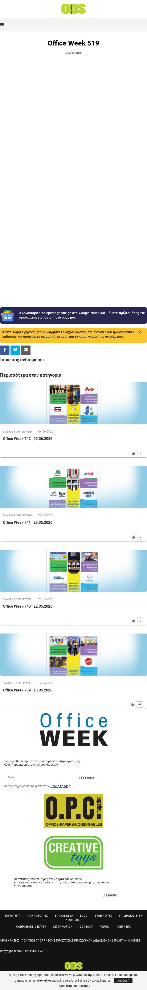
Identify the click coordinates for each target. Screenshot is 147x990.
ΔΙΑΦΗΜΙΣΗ (73, 920)
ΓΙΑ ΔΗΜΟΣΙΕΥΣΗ (131, 915)
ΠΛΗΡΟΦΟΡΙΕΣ (37, 915)
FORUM (104, 926)
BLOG (84, 915)
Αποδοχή (123, 980)
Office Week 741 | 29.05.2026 (27, 522)
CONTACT (86, 926)
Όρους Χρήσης (60, 786)
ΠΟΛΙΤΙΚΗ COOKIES (127, 940)
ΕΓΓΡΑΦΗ (86, 778)
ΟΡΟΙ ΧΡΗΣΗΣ (9, 940)
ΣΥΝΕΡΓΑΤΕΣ (103, 915)
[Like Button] (133, 453)
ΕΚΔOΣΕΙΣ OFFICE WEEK (17, 431)
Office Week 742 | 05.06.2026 (27, 438)
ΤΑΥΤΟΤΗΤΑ (12, 915)
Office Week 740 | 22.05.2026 (27, 606)
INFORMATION (63, 926)
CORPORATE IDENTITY (31, 926)
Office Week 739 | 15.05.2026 (27, 690)
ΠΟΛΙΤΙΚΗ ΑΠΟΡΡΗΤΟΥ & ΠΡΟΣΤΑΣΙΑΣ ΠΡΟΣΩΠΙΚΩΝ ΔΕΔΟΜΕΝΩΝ (66, 940)
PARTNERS (124, 926)
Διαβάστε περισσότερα (74, 985)
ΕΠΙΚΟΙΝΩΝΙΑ (64, 915)
